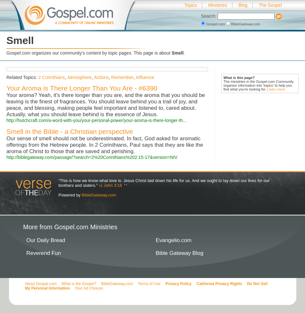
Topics (190, 5)
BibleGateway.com (243, 24)
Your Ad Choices (89, 288)
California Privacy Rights (219, 284)
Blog (243, 5)
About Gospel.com (41, 284)
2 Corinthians (51, 77)
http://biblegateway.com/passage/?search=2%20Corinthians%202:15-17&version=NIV (92, 157)
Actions (101, 77)
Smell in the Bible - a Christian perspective (69, 131)
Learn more (276, 89)
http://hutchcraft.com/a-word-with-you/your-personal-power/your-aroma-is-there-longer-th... (96, 120)
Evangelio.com (174, 240)
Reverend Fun (43, 253)
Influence (145, 77)
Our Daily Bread (45, 240)
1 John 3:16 (111, 185)
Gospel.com (213, 24)
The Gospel (270, 5)
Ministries (217, 5)
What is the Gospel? (79, 284)
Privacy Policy (178, 284)
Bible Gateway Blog (179, 253)
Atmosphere (79, 77)
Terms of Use (149, 284)
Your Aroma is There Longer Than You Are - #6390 (81, 88)
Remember (122, 77)
